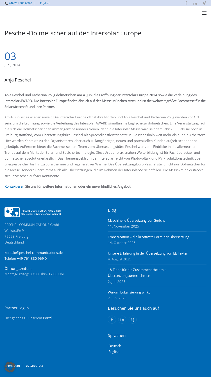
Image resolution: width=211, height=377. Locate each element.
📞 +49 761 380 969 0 (18, 3)
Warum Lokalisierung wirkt (129, 292)
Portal (47, 318)
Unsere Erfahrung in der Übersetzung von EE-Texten (148, 253)
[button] (204, 13)
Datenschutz (34, 365)
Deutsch (115, 345)
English (45, 3)
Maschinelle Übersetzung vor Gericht (136, 220)
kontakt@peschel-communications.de (34, 252)
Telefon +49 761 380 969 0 (26, 258)
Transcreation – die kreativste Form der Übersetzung (148, 237)
